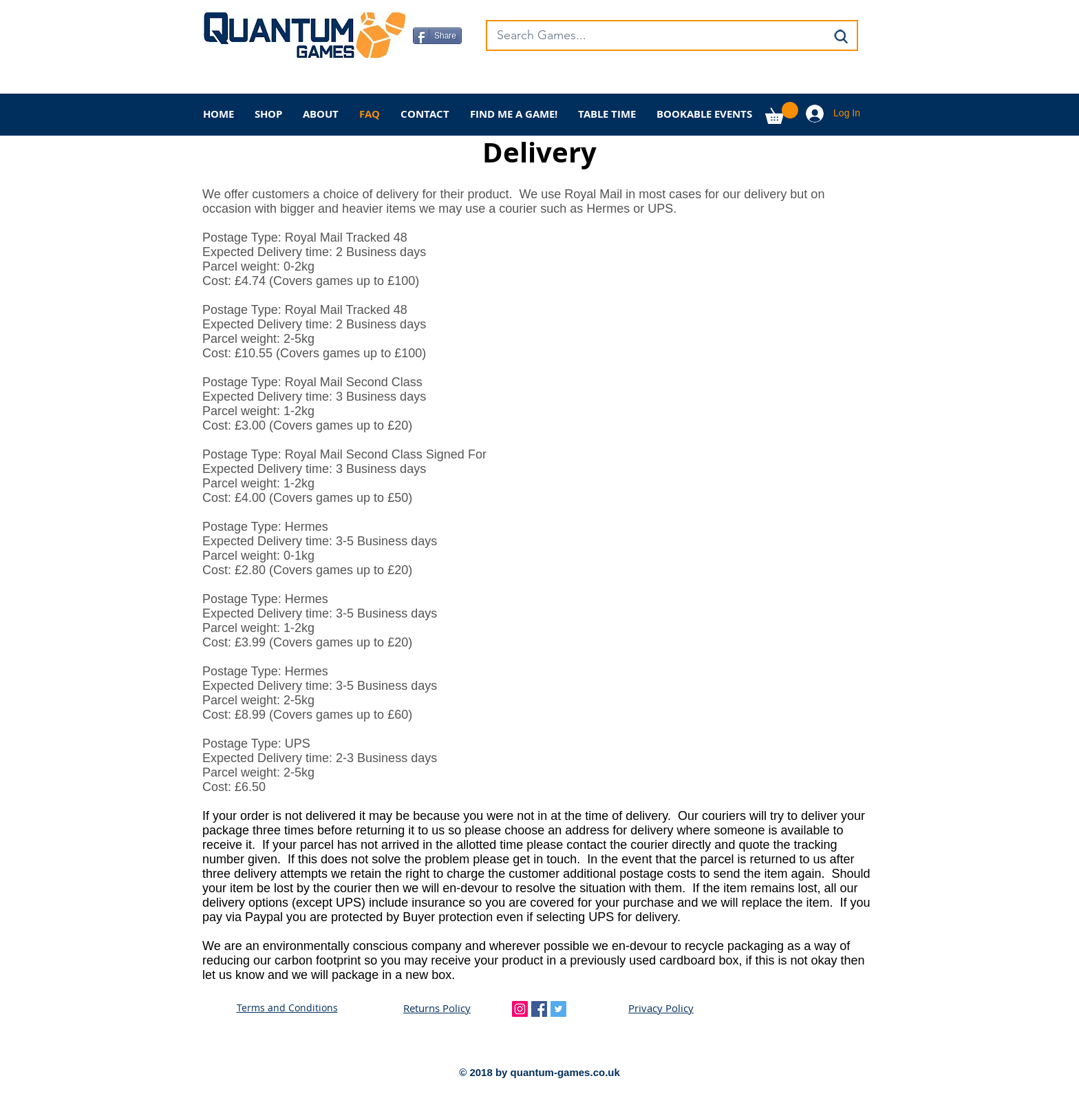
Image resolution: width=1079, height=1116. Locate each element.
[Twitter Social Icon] (558, 1009)
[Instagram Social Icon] (520, 1009)
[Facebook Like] (499, 80)
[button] (781, 113)
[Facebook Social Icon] (539, 1009)
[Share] (437, 36)
